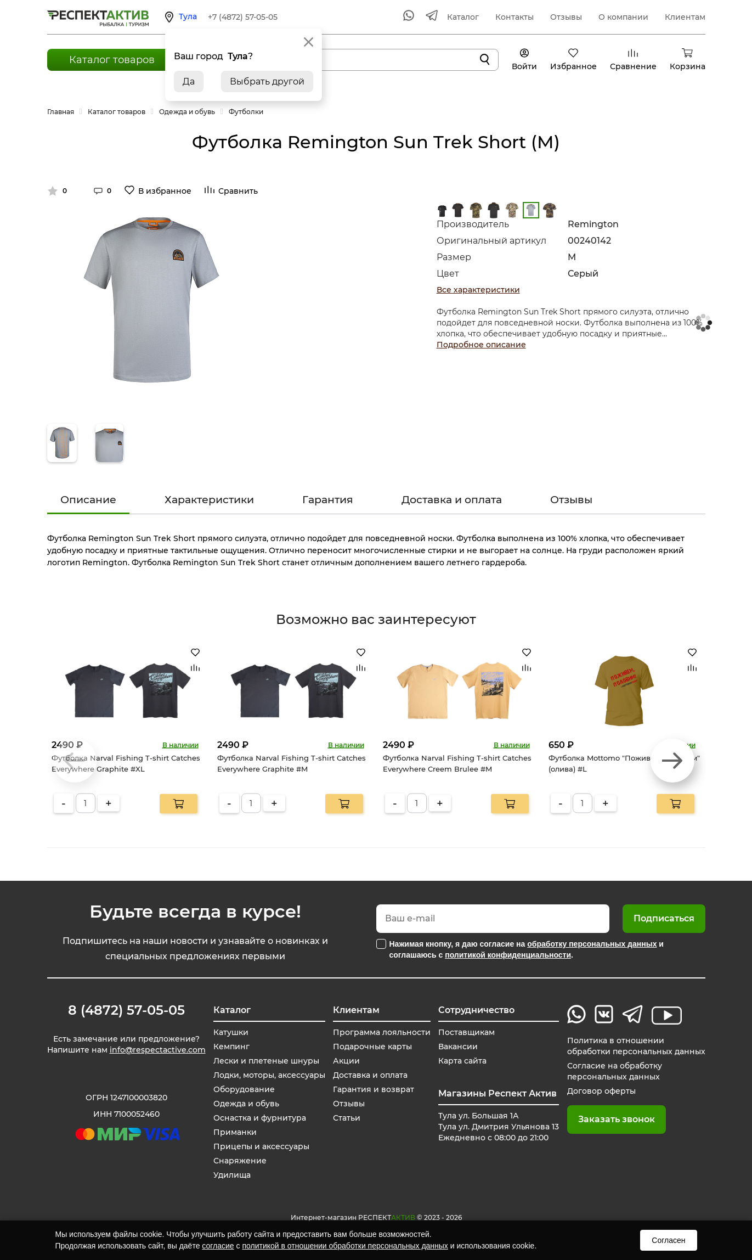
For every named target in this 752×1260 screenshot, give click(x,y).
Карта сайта (462, 1061)
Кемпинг (231, 1046)
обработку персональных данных (592, 944)
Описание (88, 499)
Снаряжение (240, 1161)
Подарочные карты (372, 1046)
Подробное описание (481, 345)
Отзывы (566, 17)
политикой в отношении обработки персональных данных (345, 1245)
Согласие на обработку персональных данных (614, 1071)
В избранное (164, 191)
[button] (672, 761)
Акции (346, 1061)
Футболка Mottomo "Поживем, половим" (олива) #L (624, 763)
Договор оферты (601, 1091)
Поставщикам (466, 1032)
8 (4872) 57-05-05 (126, 1010)
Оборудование (244, 1089)
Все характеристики (478, 290)
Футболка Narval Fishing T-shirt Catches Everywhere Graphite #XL (126, 763)
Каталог (463, 17)
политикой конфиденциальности (508, 954)
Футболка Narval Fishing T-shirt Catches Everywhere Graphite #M (291, 763)
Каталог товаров (112, 60)
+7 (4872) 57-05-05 (243, 17)
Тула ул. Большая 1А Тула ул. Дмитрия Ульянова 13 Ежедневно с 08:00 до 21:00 (498, 1127)
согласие (218, 1245)
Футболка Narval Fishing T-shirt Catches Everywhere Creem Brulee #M (457, 763)
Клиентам (685, 17)
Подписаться (664, 918)
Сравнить (238, 191)
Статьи (346, 1118)
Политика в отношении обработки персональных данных (636, 1046)
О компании (623, 17)
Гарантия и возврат (373, 1089)
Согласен (668, 1240)
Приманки (235, 1132)
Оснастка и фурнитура (259, 1118)
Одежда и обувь (246, 1104)
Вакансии (458, 1046)
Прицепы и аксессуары (261, 1146)
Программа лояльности (382, 1032)
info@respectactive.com (158, 1050)
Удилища (232, 1175)
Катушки (230, 1032)
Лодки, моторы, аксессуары (269, 1075)
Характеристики (209, 499)
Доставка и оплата (452, 499)
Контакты (514, 17)
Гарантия (327, 499)
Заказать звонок (616, 1119)
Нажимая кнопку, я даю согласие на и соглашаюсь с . (526, 949)
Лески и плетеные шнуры (266, 1061)
